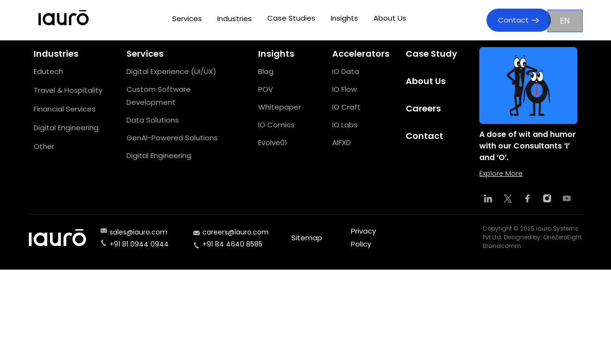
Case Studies (291, 18)
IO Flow (344, 89)
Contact (518, 20)
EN (565, 20)
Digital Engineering (66, 128)
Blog (266, 71)
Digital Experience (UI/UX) (171, 71)
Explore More (501, 173)
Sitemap (306, 238)
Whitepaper (279, 107)
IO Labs (345, 125)
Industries (234, 18)
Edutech (48, 71)
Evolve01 (272, 142)
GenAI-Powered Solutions (172, 138)
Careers (423, 108)
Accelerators (360, 54)
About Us (390, 18)
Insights (344, 18)
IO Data (345, 71)
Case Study (431, 54)
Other (44, 146)
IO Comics (276, 125)
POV (265, 89)
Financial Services (65, 109)
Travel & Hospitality (68, 90)
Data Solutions (152, 120)
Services (187, 18)
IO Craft (346, 107)
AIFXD (341, 142)
